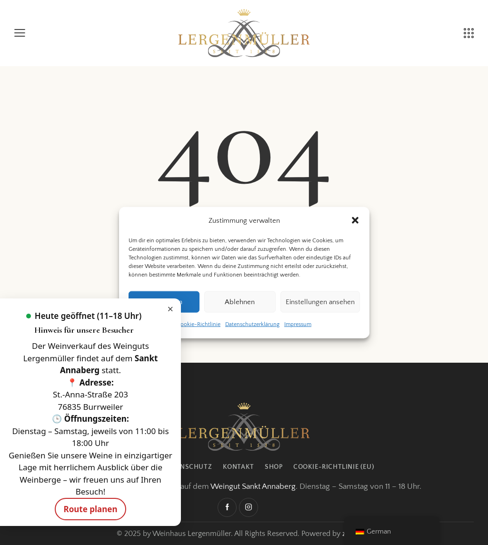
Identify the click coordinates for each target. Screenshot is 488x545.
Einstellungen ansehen (320, 302)
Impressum (297, 324)
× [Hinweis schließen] (170, 308)
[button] (355, 220)
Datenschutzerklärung (252, 324)
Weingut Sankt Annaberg (253, 486)
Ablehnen (240, 302)
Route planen (90, 509)
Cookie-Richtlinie (198, 324)
